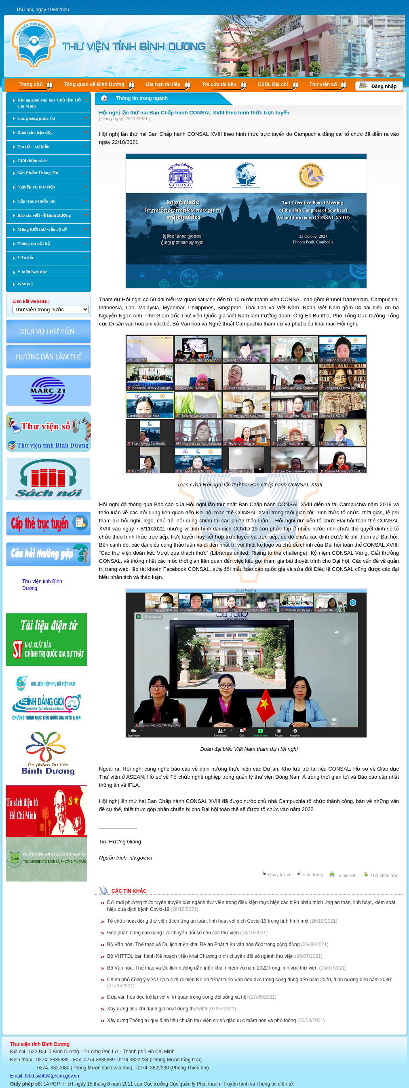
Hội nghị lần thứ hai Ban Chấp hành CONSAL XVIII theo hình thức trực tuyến (194, 113)
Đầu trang (313, 874)
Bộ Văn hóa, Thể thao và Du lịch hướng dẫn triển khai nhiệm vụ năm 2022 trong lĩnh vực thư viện (212, 968)
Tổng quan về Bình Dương (94, 84)
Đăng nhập (383, 86)
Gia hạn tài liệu (163, 84)
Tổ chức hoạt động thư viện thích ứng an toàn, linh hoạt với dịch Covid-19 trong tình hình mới (207, 921)
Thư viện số (323, 84)
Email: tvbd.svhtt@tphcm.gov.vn (44, 1076)
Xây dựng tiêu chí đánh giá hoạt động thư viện (157, 1009)
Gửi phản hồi (384, 875)
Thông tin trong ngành (142, 98)
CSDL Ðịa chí (273, 84)
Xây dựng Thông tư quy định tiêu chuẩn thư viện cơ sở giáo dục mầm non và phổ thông (201, 1020)
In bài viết (346, 875)
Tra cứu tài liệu (219, 84)
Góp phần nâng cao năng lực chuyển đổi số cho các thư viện (173, 933)
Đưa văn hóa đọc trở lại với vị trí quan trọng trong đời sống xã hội (177, 997)
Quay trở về (279, 874)
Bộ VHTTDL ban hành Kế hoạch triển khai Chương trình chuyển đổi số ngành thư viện (200, 956)
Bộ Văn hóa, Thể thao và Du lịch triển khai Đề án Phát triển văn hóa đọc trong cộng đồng (203, 944)
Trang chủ (30, 84)
